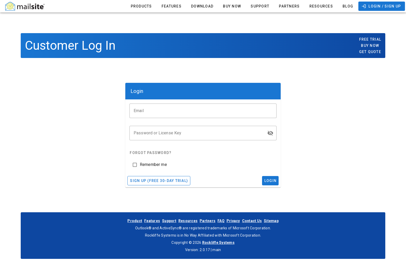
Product (134, 221)
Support (169, 221)
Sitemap (271, 221)
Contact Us (252, 221)
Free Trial (370, 39)
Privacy (233, 221)
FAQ (221, 221)
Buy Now (370, 45)
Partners (207, 221)
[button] (270, 133)
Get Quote (370, 52)
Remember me (153, 164)
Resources (188, 221)
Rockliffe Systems (218, 242)
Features (152, 221)
